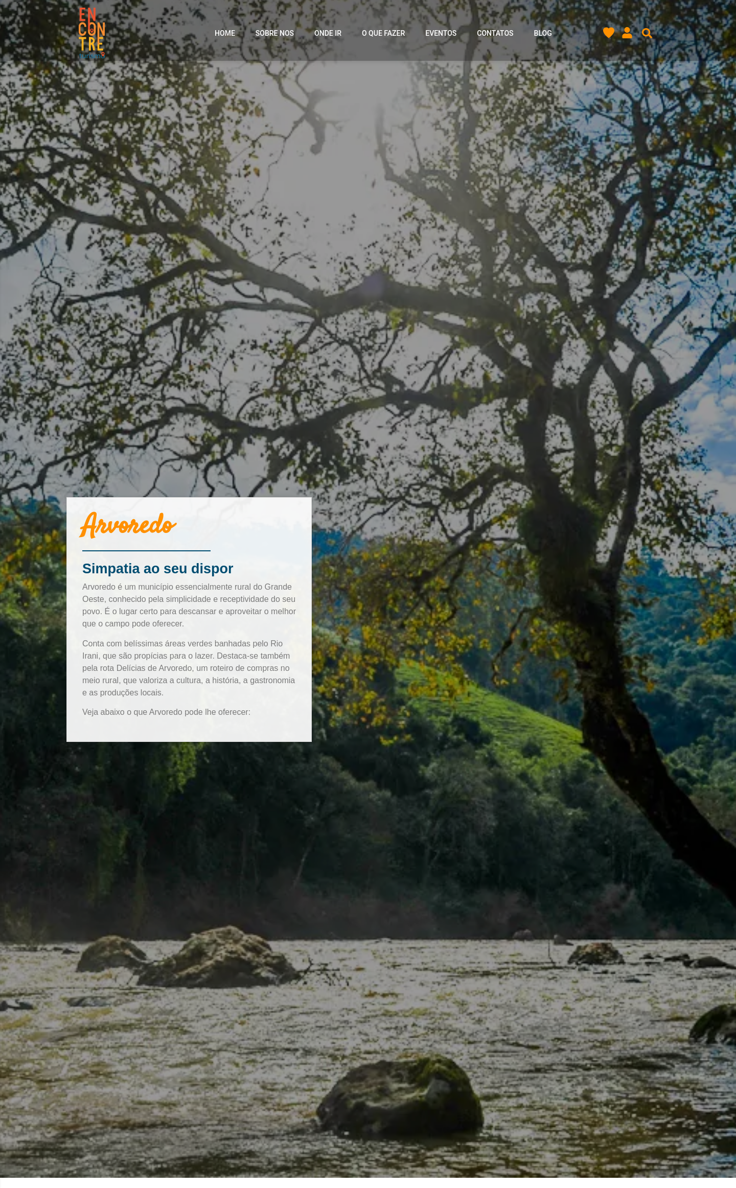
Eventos (440, 33)
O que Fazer (383, 33)
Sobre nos (275, 33)
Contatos (495, 33)
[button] (647, 33)
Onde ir (327, 33)
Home (225, 33)
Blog (543, 33)
